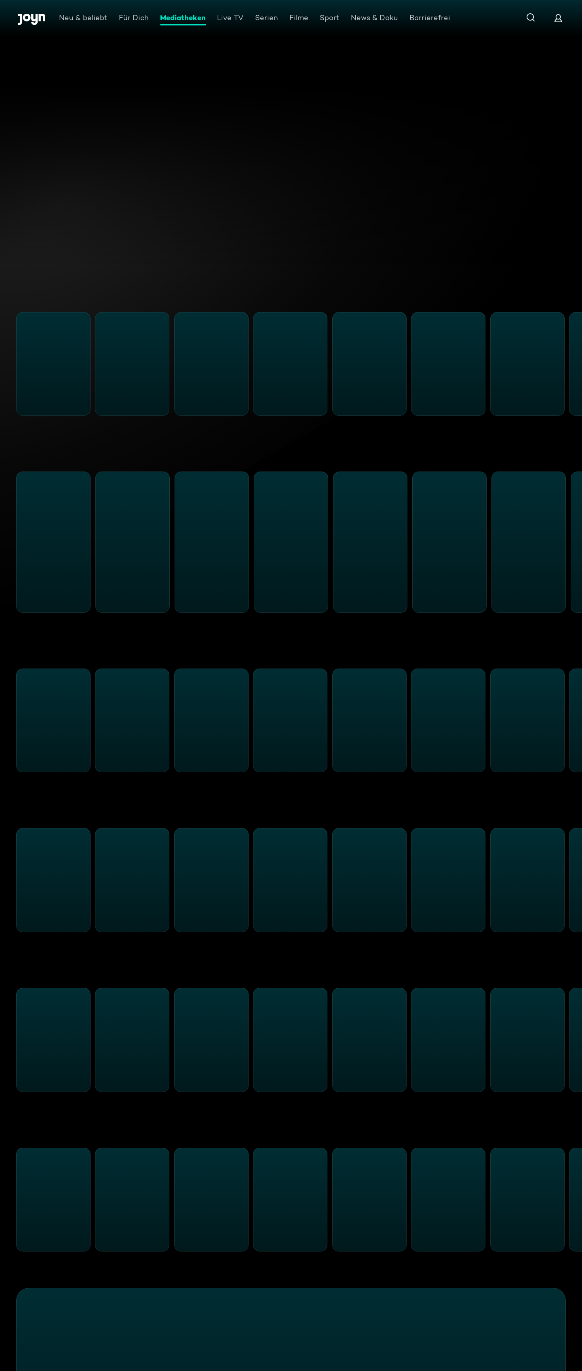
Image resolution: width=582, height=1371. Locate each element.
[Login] (558, 18)
